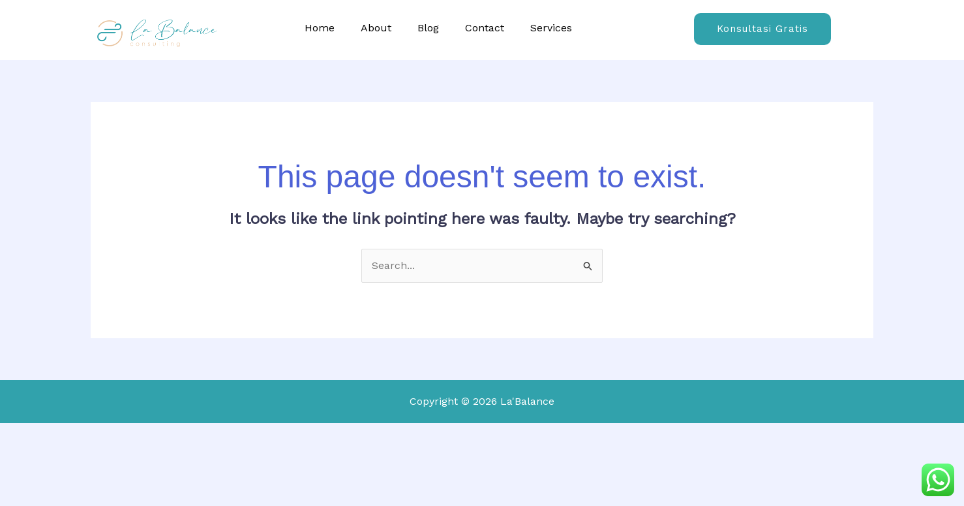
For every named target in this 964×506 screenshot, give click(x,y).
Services (551, 28)
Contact (484, 28)
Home (320, 28)
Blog (428, 28)
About (376, 28)
